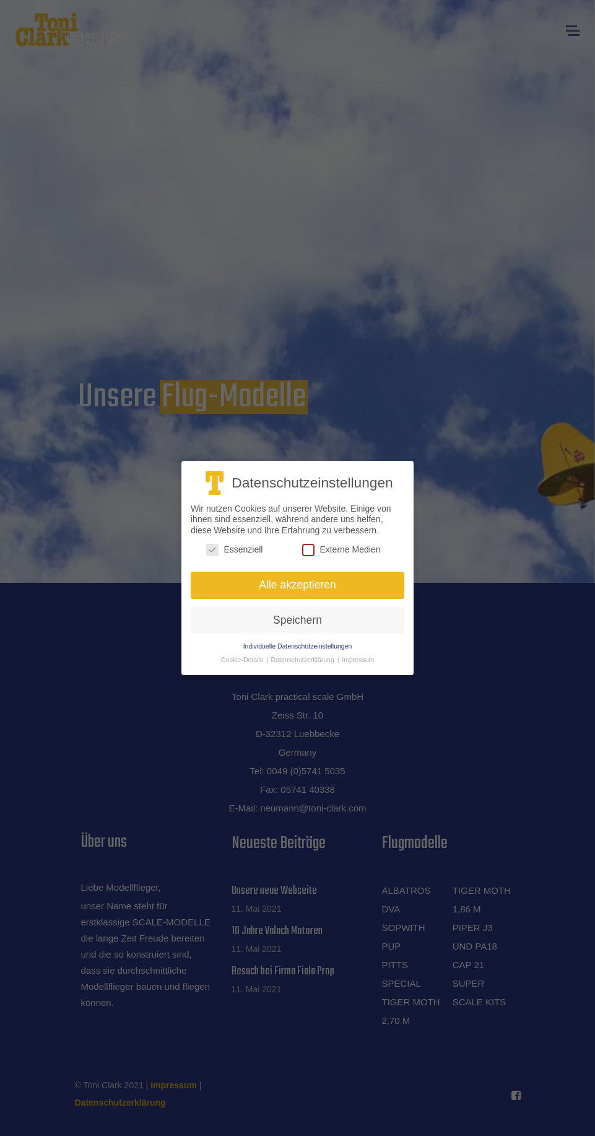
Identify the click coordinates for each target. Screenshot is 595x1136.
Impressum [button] (358, 658)
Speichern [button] (297, 617)
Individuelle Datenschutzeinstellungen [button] (297, 643)
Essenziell (234, 548)
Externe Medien (341, 548)
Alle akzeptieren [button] (297, 582)
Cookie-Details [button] (243, 658)
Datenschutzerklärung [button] (303, 658)
